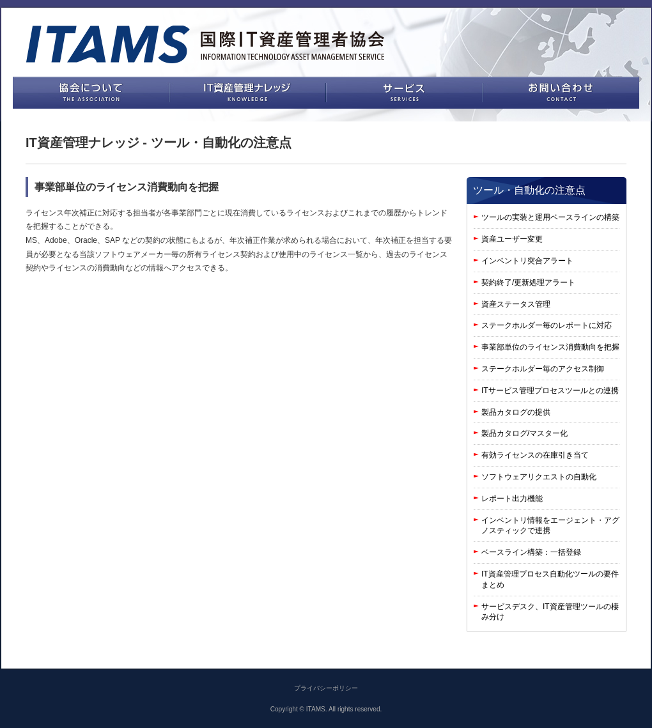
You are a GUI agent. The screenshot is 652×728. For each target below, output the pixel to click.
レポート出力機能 (512, 498)
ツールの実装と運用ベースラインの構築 (550, 217)
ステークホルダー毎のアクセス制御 (542, 368)
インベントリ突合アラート (527, 260)
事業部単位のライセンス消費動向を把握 (550, 347)
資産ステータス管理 (515, 304)
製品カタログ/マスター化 (524, 433)
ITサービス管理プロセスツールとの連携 (550, 390)
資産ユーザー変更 (512, 239)
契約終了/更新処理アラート (528, 282)
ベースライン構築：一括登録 (531, 552)
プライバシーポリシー (326, 688)
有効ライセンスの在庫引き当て (535, 455)
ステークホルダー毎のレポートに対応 (546, 325)
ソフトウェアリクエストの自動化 (538, 476)
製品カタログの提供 (515, 412)
